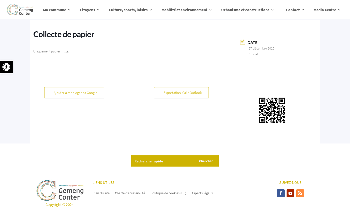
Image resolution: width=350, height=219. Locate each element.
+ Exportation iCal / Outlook (181, 92)
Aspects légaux (202, 193)
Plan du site (101, 193)
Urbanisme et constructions (245, 9)
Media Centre (325, 9)
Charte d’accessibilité (130, 193)
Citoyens (87, 9)
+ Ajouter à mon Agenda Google (74, 92)
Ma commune (54, 9)
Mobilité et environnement (184, 9)
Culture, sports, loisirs (128, 9)
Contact (293, 9)
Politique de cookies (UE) (168, 193)
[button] (6, 67)
